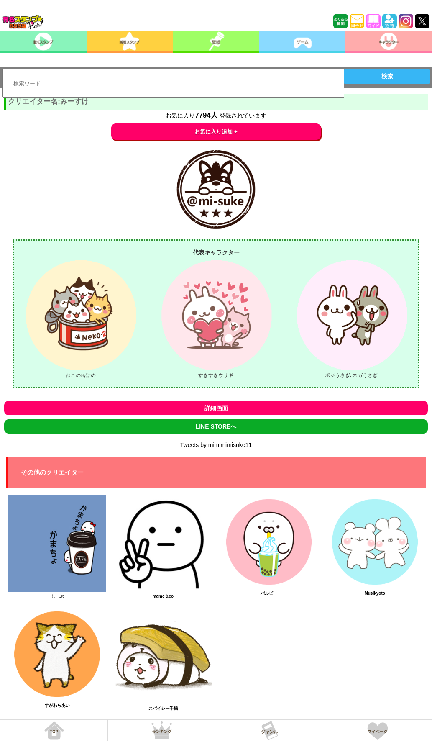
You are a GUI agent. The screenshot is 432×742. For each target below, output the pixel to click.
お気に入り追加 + (216, 131)
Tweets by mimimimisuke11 (216, 445)
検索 (387, 76)
